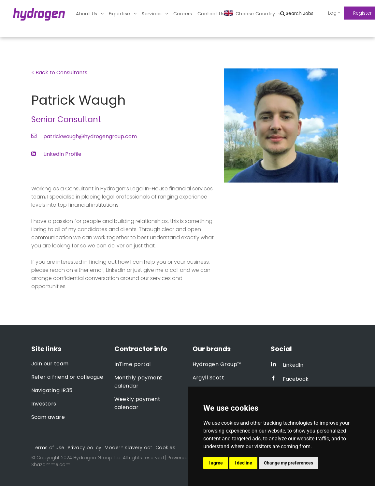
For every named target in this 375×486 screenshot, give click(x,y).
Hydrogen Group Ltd (97, 457)
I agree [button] (216, 462)
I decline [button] (243, 462)
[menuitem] (89, 14)
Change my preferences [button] (288, 462)
